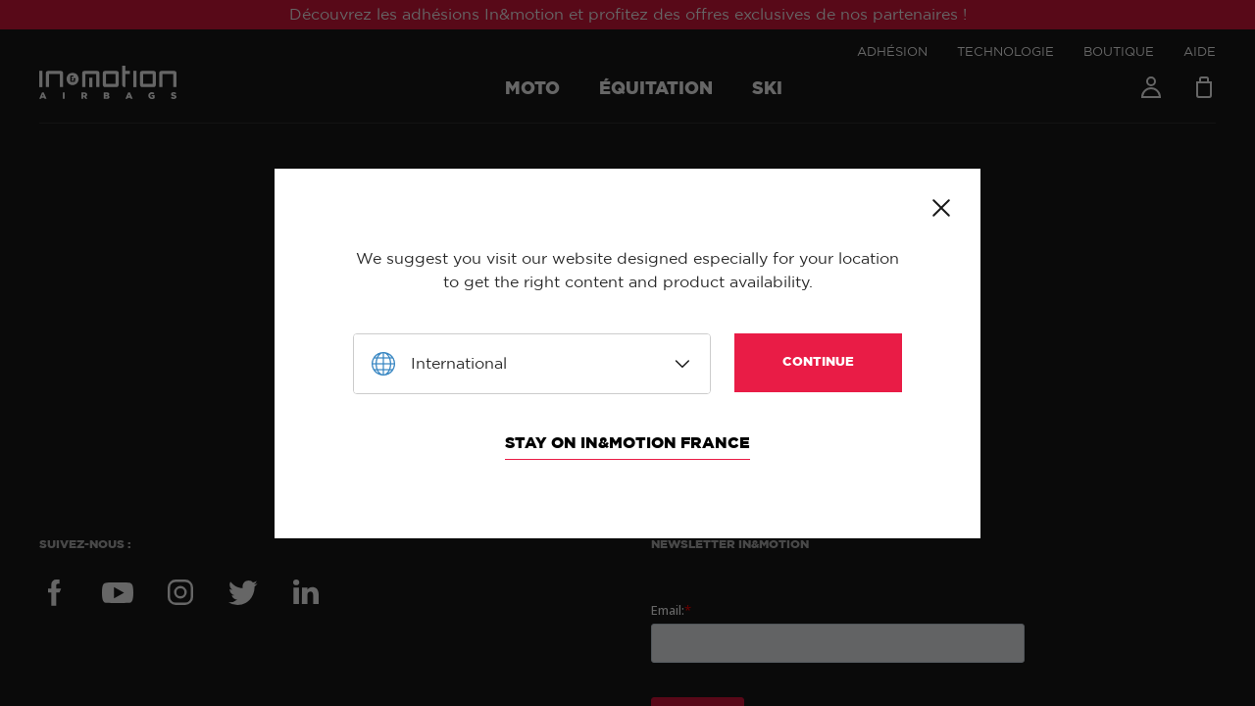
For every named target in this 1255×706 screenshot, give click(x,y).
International (459, 364)
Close (941, 208)
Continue (818, 362)
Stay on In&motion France (627, 443)
